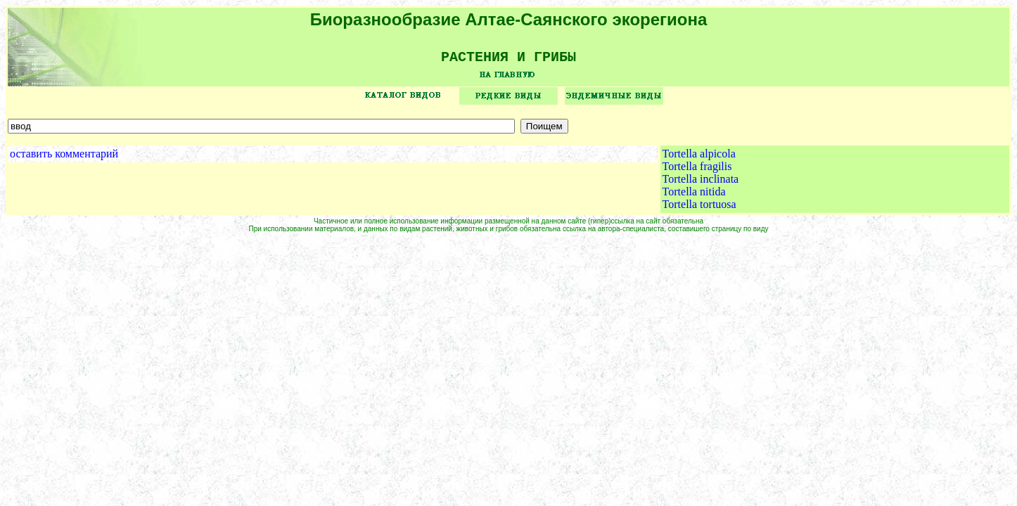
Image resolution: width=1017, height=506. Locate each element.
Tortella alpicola (699, 158)
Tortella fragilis (697, 171)
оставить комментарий (64, 158)
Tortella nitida (694, 196)
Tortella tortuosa (699, 209)
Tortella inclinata (701, 184)
